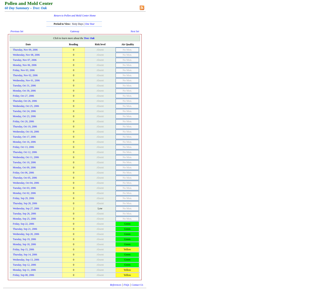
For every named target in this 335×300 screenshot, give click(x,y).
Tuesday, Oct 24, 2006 (24, 111)
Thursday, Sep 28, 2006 (25, 203)
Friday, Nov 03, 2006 (24, 70)
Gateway (74, 31)
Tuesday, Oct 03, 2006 (24, 187)
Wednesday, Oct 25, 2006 (26, 106)
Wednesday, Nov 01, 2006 (26, 80)
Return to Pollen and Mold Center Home (75, 15)
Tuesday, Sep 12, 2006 (24, 264)
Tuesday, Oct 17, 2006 (24, 136)
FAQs (126, 284)
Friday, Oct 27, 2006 (23, 95)
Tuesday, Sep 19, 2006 (24, 239)
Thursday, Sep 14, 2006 (25, 254)
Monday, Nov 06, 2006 (25, 65)
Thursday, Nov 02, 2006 (25, 75)
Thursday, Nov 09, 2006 (25, 49)
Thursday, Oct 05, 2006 (25, 177)
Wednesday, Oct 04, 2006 (26, 182)
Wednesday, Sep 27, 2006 (26, 208)
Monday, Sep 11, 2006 (24, 269)
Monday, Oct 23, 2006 (24, 116)
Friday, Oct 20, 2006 (23, 121)
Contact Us (137, 284)
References (115, 284)
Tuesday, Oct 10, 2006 (24, 162)
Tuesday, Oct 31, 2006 (24, 85)
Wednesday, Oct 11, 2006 (26, 157)
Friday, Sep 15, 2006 (23, 249)
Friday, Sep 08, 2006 (23, 275)
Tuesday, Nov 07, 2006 (25, 59)
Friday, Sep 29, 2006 (23, 198)
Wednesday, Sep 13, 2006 (26, 259)
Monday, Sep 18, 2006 (24, 244)
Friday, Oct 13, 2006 (23, 147)
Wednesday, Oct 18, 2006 (26, 131)
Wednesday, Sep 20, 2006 (26, 234)
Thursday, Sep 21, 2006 (25, 228)
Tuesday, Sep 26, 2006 (24, 213)
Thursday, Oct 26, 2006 (25, 100)
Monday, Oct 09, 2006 (24, 167)
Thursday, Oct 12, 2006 (25, 152)
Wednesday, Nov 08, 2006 (26, 54)
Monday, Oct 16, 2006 (24, 141)
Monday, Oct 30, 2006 (24, 90)
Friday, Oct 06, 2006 (23, 172)
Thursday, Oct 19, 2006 (25, 126)
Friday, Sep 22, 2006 (23, 223)
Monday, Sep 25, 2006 (24, 218)
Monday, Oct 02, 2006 (24, 193)
